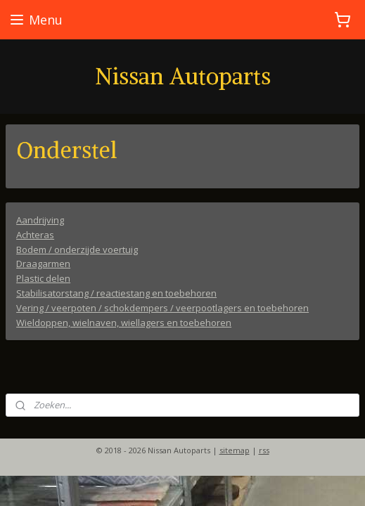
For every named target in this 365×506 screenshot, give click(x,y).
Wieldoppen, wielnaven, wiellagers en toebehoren (123, 322)
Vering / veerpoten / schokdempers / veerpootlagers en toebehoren (162, 307)
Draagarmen (43, 263)
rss (264, 450)
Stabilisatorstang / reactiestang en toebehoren (116, 293)
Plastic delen (43, 278)
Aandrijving (40, 220)
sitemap (234, 450)
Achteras (35, 234)
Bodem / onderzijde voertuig (77, 248)
